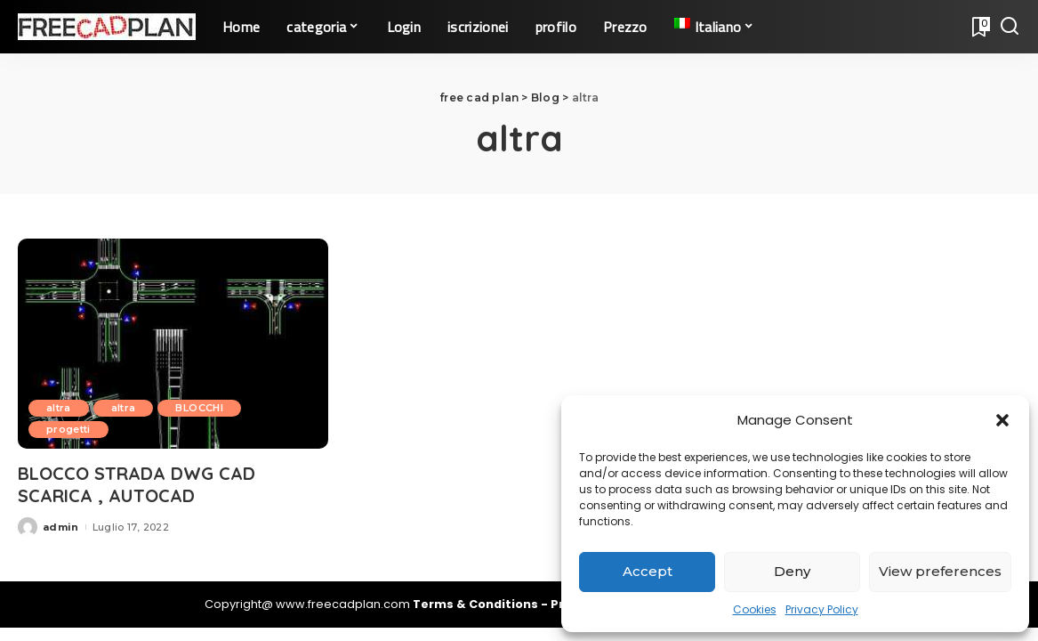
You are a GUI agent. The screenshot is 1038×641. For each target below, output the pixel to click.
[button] (1002, 420)
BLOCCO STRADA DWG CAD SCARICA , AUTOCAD (136, 484)
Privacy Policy (821, 609)
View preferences (940, 571)
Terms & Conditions (477, 604)
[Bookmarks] (979, 26)
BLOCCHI (198, 408)
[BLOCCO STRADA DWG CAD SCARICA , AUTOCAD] (173, 344)
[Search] (1009, 26)
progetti (68, 429)
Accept (647, 571)
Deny (792, 571)
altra (58, 408)
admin (61, 527)
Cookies (754, 609)
